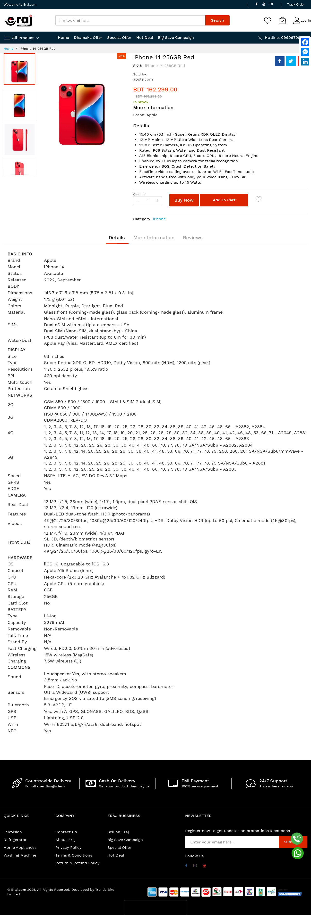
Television (13, 832)
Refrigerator (15, 839)
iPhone (159, 219)
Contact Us (66, 832)
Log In (306, 20)
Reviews (193, 237)
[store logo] (19, 20)
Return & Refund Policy (77, 863)
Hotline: (286, 37)
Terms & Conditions (73, 855)
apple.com (143, 79)
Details (117, 237)
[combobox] (130, 20)
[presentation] (155, 907)
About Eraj (65, 839)
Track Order (296, 4)
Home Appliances (20, 847)
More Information (153, 237)
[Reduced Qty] (138, 200)
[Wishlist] (267, 20)
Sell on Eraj (118, 832)
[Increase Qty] (157, 200)
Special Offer (119, 847)
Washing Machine (20, 855)
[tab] (117, 237)
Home (8, 48)
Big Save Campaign (125, 839)
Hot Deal (115, 855)
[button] (21, 104)
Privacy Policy (68, 847)
